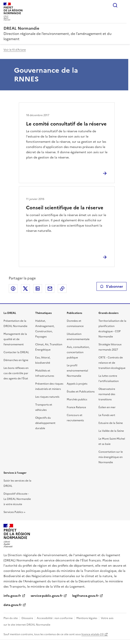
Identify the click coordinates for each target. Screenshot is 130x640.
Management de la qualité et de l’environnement (15, 339)
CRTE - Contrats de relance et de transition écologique (111, 363)
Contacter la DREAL (16, 352)
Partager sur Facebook (13, 288)
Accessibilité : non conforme (55, 618)
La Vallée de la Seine (111, 431)
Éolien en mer (107, 407)
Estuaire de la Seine (110, 423)
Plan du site (11, 618)
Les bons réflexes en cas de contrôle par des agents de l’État (16, 373)
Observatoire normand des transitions (106, 394)
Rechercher (115, 5)
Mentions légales (86, 618)
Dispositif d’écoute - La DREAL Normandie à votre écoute (17, 499)
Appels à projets (77, 384)
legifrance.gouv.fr (85, 596)
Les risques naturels (47, 397)
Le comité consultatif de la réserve (66, 123)
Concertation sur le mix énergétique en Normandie (110, 457)
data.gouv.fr (13, 605)
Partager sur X (25, 288)
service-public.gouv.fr (47, 596)
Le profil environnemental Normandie (77, 370)
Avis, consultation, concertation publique (78, 352)
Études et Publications (81, 392)
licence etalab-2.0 (92, 634)
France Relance (76, 407)
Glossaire (27, 618)
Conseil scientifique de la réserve (64, 207)
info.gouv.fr (12, 596)
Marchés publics (77, 399)
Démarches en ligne (16, 360)
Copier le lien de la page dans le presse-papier (62, 288)
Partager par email (50, 288)
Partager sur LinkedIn (37, 288)
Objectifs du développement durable (45, 423)
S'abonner (111, 286)
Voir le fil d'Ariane (15, 50)
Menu (123, 5)
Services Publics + (14, 512)
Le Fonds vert (106, 415)
